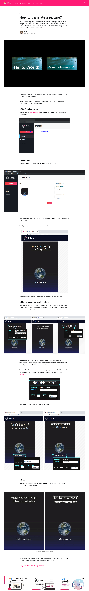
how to (21, 13)
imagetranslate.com (34, 112)
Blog (29, 3)
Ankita (25, 31)
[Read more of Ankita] (21, 32)
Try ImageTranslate (37, 3)
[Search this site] (85, 3)
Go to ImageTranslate (20, 3)
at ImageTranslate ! (31, 565)
